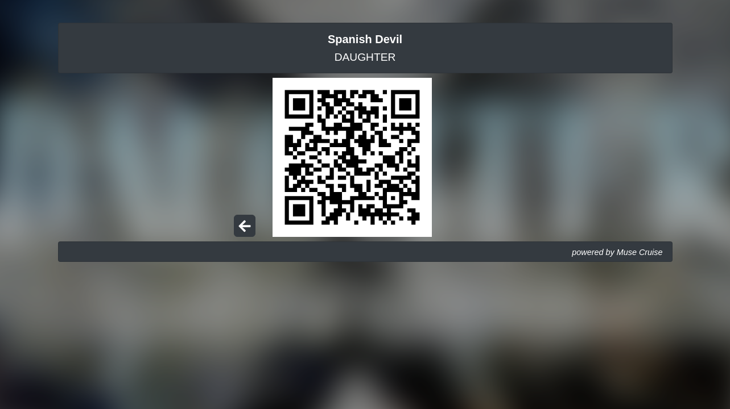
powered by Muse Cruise (617, 252)
